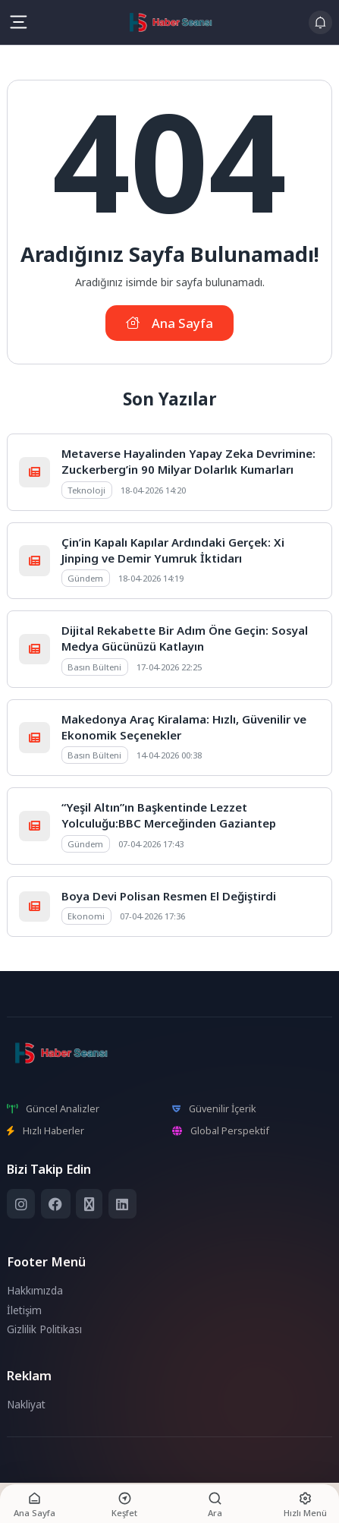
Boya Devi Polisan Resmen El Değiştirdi (168, 895)
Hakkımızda (35, 1291)
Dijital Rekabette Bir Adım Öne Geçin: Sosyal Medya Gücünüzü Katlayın (184, 638)
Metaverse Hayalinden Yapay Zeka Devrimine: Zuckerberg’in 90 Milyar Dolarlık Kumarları (188, 461)
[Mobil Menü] (18, 22)
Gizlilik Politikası (44, 1329)
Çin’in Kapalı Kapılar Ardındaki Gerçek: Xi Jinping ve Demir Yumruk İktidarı (172, 550)
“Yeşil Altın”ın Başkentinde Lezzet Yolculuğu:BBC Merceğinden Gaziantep (168, 815)
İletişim (24, 1310)
